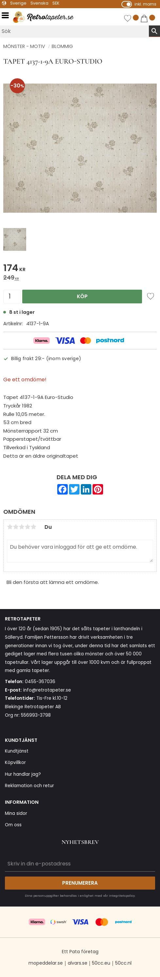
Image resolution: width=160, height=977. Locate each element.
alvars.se (77, 963)
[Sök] (154, 31)
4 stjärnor (27, 527)
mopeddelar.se (45, 963)
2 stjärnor (16, 527)
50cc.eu (101, 963)
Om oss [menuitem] (13, 825)
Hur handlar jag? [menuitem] (23, 774)
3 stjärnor (22, 527)
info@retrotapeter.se (47, 690)
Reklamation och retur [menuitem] (29, 786)
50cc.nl (123, 963)
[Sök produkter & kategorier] (74, 31)
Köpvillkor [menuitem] (15, 762)
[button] (7, 15)
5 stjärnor (33, 527)
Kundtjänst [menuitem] (16, 751)
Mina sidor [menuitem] (16, 813)
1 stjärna (10, 527)
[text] (80, 269)
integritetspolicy (122, 895)
